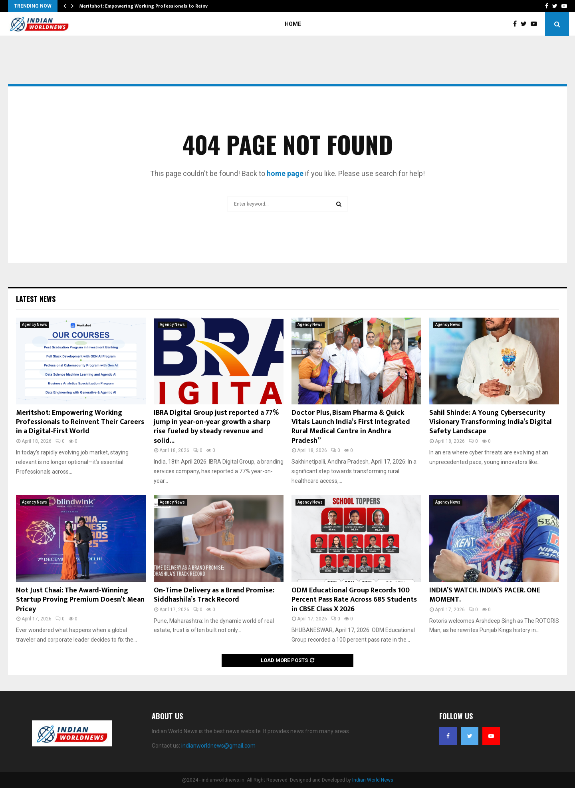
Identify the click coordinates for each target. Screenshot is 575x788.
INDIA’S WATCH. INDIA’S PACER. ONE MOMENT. (484, 595)
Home (293, 24)
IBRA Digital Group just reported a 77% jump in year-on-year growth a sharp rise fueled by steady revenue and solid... (216, 427)
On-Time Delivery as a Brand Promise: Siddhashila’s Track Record (214, 595)
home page (285, 173)
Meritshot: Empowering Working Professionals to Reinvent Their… (156, 6)
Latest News (36, 299)
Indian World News (372, 780)
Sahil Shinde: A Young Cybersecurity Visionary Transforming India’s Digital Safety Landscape (490, 422)
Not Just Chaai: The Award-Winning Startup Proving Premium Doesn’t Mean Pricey (80, 599)
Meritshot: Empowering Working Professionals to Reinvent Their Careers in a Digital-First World (80, 422)
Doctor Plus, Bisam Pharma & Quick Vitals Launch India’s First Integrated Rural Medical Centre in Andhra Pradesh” (350, 427)
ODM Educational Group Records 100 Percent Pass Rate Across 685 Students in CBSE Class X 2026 (354, 599)
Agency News (34, 324)
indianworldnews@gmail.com (218, 745)
